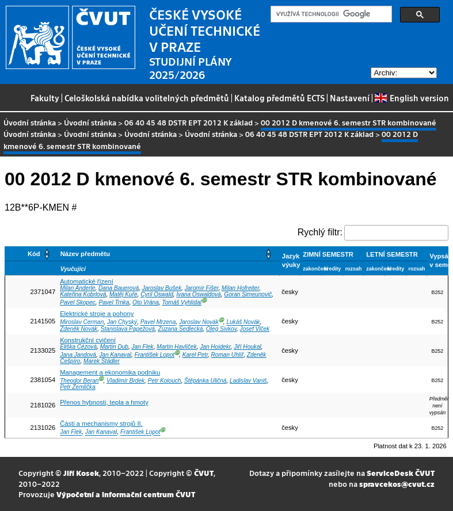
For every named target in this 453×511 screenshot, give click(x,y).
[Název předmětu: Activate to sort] (168, 253)
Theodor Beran (79, 380)
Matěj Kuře (123, 294)
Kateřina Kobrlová (83, 294)
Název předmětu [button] (85, 253)
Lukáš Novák (243, 322)
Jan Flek (143, 347)
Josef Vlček (255, 329)
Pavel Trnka (113, 302)
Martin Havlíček (176, 347)
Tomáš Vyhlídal (181, 302)
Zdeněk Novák (78, 329)
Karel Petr (195, 355)
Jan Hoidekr (215, 347)
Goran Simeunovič (248, 294)
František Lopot (154, 355)
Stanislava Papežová (128, 329)
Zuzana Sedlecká (180, 329)
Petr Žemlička (78, 387)
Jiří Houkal (247, 347)
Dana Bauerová (118, 288)
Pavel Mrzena (158, 322)
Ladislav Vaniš (248, 380)
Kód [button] (34, 253)
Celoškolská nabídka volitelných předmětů (146, 98)
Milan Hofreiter (240, 288)
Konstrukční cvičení (88, 340)
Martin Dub (114, 347)
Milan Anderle (77, 288)
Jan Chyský (122, 322)
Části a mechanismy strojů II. (101, 423)
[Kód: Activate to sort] (31, 253)
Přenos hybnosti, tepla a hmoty (104, 402)
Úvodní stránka (29, 122)
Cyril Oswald (156, 294)
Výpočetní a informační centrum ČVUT (125, 494)
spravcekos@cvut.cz (397, 483)
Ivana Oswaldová (198, 294)
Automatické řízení (86, 281)
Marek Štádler (101, 361)
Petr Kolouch (164, 380)
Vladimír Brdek (125, 380)
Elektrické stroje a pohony (97, 313)
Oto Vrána (145, 302)
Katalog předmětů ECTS (279, 98)
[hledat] (330, 14)
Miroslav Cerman (82, 322)
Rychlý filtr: (320, 232)
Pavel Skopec (78, 302)
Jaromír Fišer (202, 288)
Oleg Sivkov (221, 329)
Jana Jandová (78, 355)
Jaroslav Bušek (161, 288)
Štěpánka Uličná (205, 380)
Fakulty (45, 98)
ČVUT (204, 472)
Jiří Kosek (81, 472)
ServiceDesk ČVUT (401, 472)
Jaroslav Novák (199, 322)
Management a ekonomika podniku (110, 372)
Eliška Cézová (78, 347)
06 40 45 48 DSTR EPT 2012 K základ (188, 122)
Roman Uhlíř (227, 355)
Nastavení (350, 98)
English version (411, 98)
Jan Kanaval (115, 355)
